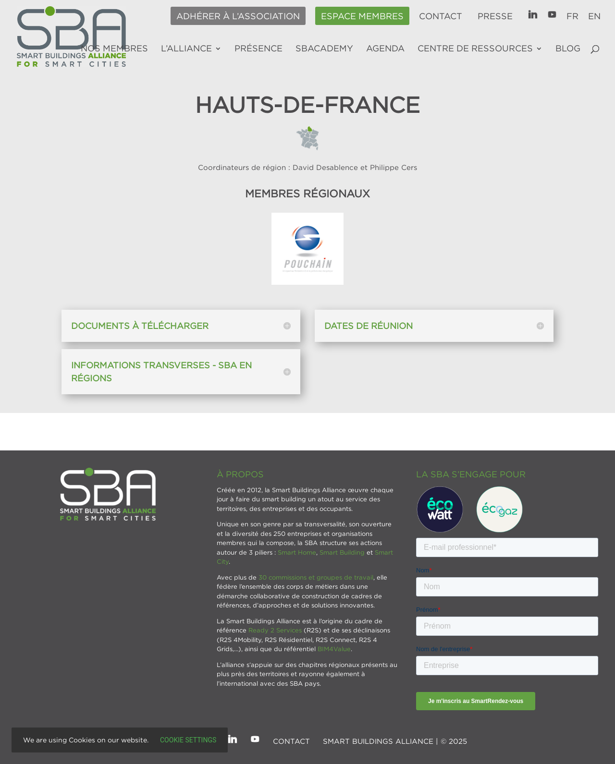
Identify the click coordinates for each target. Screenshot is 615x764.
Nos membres (114, 49)
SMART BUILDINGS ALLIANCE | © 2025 (395, 741)
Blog (567, 49)
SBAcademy (324, 49)
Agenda (385, 49)
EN (594, 16)
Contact (440, 16)
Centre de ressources (475, 49)
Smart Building (342, 552)
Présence (258, 49)
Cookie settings (188, 740)
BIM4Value (334, 648)
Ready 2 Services (275, 630)
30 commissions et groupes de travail (315, 577)
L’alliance (186, 49)
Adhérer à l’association (238, 16)
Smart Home (297, 552)
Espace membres (362, 16)
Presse (495, 16)
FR (572, 16)
